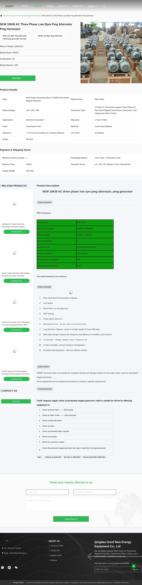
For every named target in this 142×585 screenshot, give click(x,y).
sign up (134, 569)
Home (25, 6)
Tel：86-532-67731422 (11, 548)
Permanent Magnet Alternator (29, 16)
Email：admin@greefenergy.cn (14, 553)
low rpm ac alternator (72, 457)
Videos (50, 6)
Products (37, 6)
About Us (62, 6)
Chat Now (18, 78)
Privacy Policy (18, 582)
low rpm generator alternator (94, 457)
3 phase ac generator (53, 457)
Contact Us (77, 6)
